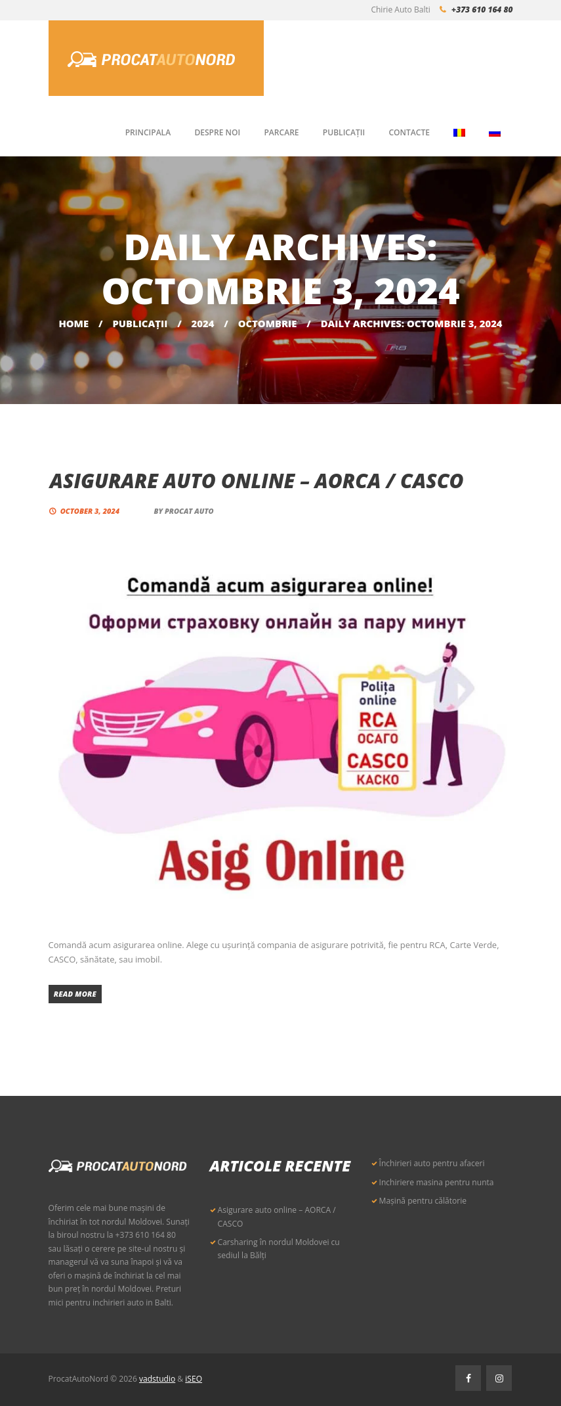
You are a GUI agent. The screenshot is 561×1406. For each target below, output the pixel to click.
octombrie (267, 323)
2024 (203, 323)
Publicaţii (139, 323)
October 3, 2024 (89, 511)
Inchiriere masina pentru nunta (436, 1182)
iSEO (193, 1378)
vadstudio (157, 1378)
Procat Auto (189, 511)
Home (73, 323)
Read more (75, 994)
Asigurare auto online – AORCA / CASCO (257, 480)
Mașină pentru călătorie (423, 1200)
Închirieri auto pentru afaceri (432, 1163)
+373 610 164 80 (481, 9)
